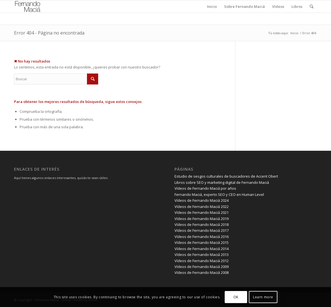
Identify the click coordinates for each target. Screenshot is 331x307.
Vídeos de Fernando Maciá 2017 (201, 230)
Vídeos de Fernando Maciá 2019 (201, 218)
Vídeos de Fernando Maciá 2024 (201, 200)
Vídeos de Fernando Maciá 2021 (201, 212)
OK (235, 297)
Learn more (263, 297)
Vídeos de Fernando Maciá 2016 (201, 236)
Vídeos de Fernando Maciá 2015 (201, 242)
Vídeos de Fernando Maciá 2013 (201, 254)
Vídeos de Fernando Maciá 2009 (201, 266)
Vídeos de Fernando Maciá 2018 (201, 224)
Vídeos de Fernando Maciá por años (205, 188)
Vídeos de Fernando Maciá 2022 (201, 206)
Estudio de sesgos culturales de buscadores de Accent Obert (226, 176)
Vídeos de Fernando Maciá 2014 (201, 248)
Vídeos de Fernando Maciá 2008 (201, 272)
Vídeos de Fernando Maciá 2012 (201, 260)
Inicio (294, 33)
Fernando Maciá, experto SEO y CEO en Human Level (219, 194)
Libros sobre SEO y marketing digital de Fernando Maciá (221, 182)
